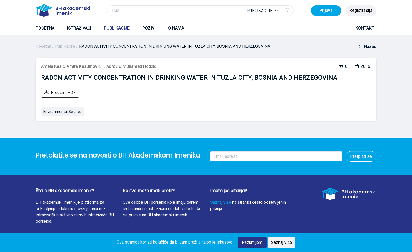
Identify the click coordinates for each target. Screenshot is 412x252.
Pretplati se (361, 156)
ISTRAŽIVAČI (79, 28)
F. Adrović (111, 66)
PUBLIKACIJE (117, 28)
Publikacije (65, 46)
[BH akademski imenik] (63, 10)
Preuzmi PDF (60, 92)
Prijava (326, 10)
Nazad (367, 46)
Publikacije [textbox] (259, 10)
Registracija (361, 10)
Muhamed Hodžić (139, 66)
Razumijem (252, 242)
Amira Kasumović (83, 66)
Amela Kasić (53, 66)
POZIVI (148, 28)
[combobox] (262, 11)
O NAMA (176, 28)
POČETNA (45, 28)
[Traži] (200, 10)
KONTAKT (364, 28)
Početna (43, 46)
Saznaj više (220, 202)
